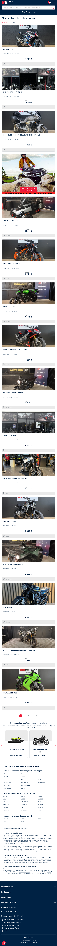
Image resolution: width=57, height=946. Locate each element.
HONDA (23, 799)
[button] (4, 174)
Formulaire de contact (9, 911)
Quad (22, 773)
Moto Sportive (24, 782)
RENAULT (40, 799)
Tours (39, 818)
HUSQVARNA (24, 801)
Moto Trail (23, 788)
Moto (4, 773)
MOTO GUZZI (24, 810)
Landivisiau (6, 818)
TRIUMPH (40, 804)
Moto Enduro (6, 785)
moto (12, 849)
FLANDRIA (6, 810)
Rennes (23, 821)
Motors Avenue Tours (10, 931)
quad (48, 849)
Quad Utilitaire (41, 782)
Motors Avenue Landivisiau (12, 920)
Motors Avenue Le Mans (11, 922)
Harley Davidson (37, 860)
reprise (49, 872)
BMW (4, 799)
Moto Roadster (7, 788)
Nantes (22, 818)
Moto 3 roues (6, 776)
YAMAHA (40, 807)
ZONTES (40, 810)
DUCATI (5, 807)
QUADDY (40, 796)
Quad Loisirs (41, 779)
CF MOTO (6, 804)
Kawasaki (48, 860)
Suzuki (8, 862)
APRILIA (5, 796)
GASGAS (23, 796)
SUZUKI (40, 801)
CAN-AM (5, 801)
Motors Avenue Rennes (11, 928)
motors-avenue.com (24, 872)
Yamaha (12, 862)
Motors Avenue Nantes (11, 925)
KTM (22, 807)
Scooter (23, 776)
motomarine (25, 849)
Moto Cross (6, 779)
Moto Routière (24, 779)
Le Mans (5, 821)
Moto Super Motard (26, 785)
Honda (43, 860)
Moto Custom (7, 782)
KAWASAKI (24, 804)
